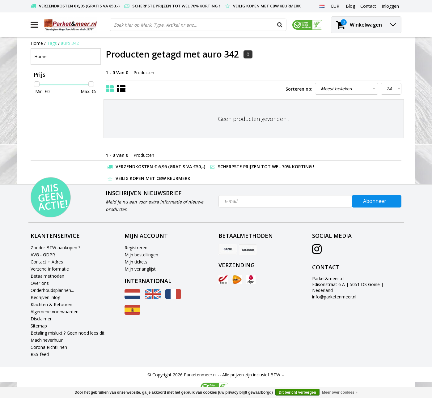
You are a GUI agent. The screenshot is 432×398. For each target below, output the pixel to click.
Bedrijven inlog (45, 297)
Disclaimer (41, 319)
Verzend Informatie (50, 269)
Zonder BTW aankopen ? (55, 247)
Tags (52, 43)
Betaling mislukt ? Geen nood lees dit (67, 333)
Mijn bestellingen (141, 255)
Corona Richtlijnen (49, 347)
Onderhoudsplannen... (52, 290)
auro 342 (70, 43)
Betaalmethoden (47, 276)
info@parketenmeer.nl (334, 297)
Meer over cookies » (340, 392)
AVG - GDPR (43, 255)
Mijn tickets (136, 262)
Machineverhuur (47, 340)
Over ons (40, 283)
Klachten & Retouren (51, 304)
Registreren (136, 247)
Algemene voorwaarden (54, 312)
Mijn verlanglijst (140, 269)
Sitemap (39, 326)
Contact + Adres (47, 262)
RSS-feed (40, 354)
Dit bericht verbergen (297, 392)
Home (37, 43)
